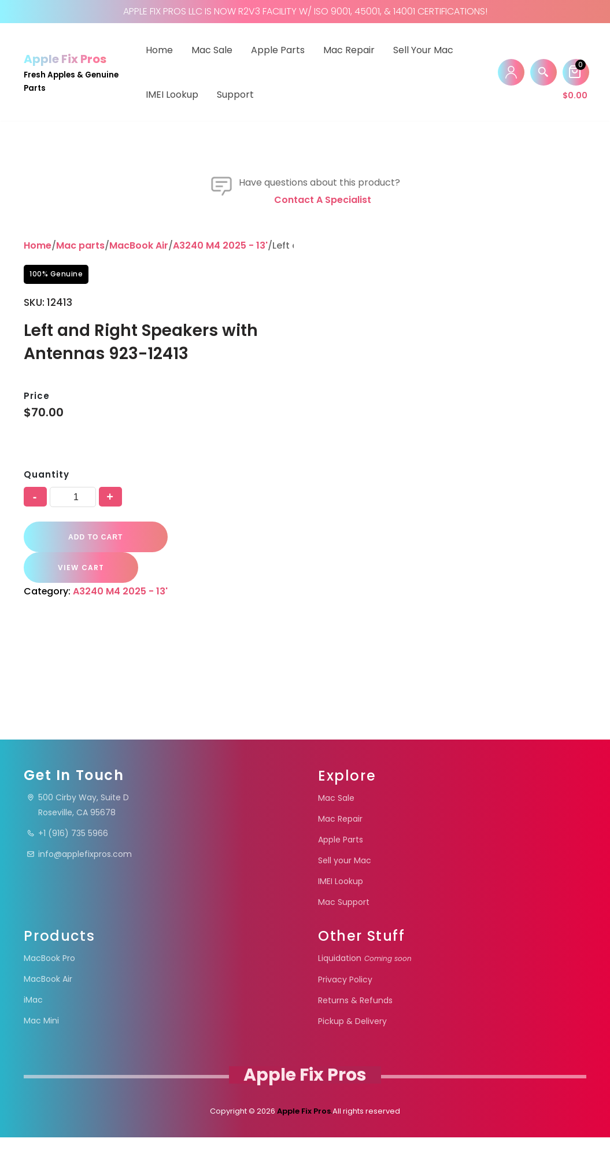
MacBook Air (138, 376)
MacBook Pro (49, 989)
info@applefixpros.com (79, 884)
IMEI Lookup (172, 94)
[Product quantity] (73, 628)
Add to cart (92, 668)
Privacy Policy (345, 1010)
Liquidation (365, 989)
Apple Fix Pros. (303, 1141)
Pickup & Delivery (352, 1052)
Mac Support (343, 932)
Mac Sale (211, 50)
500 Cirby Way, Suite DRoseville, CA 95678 (78, 835)
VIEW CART (228, 667)
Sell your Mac (423, 50)
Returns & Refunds (355, 1031)
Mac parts (80, 376)
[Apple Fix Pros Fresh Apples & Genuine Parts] (74, 72)
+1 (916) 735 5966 (67, 864)
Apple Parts (278, 50)
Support (235, 94)
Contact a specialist (322, 331)
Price (37, 526)
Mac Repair (349, 50)
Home (159, 50)
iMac (33, 1030)
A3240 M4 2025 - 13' (220, 376)
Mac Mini (41, 1051)
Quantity (46, 605)
